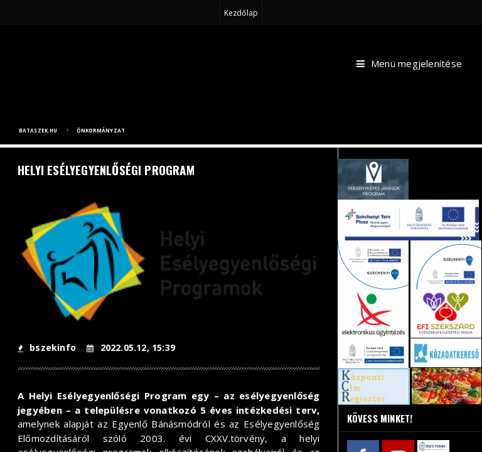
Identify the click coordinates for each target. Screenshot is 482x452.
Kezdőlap (241, 13)
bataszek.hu (38, 130)
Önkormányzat (101, 130)
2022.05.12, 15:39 (131, 347)
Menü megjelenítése (409, 64)
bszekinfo (47, 347)
